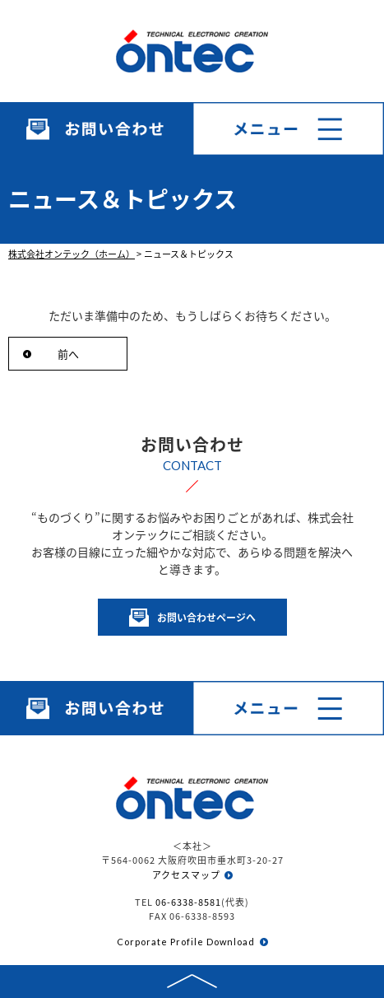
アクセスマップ (186, 875)
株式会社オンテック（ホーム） (71, 254)
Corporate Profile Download (186, 941)
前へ (68, 353)
